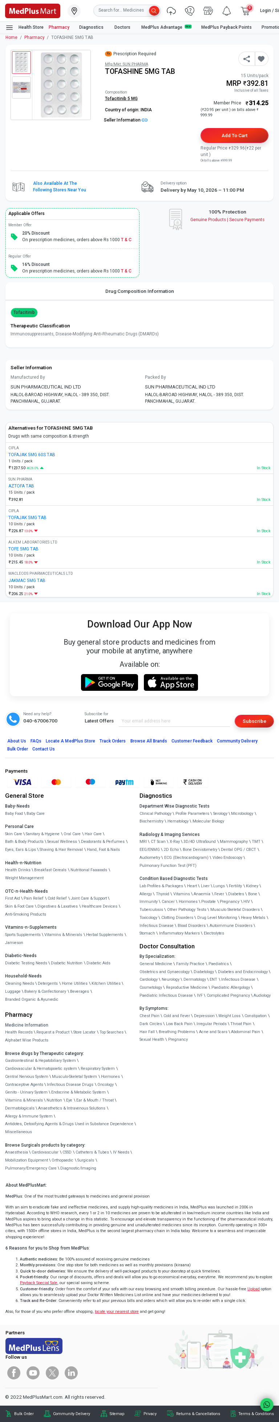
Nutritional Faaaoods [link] (88, 870)
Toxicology (148, 917)
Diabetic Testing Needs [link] (26, 963)
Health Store (24, 27)
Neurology (170, 979)
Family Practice (190, 963)
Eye (69, 1100)
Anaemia (202, 894)
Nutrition (54, 1100)
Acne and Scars (213, 1031)
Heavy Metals (253, 917)
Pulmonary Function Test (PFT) (168, 865)
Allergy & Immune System (29, 1116)
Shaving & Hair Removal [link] (61, 849)
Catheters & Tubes (92, 1152)
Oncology (105, 1084)
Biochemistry (151, 821)
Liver (205, 886)
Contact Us (43, 749)
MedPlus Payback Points (226, 27)
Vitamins (181, 894)
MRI (143, 841)
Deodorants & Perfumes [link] (103, 841)
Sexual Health (152, 1039)
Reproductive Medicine (186, 987)
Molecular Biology (208, 821)
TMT (256, 841)
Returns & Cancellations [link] (198, 1413)
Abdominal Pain (245, 1031)
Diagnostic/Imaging (78, 1168)
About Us (16, 741)
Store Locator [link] (84, 1032)
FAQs (36, 741)
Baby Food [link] (14, 813)
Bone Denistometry (200, 849)
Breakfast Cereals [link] (50, 870)
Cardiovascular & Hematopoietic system (41, 1068)
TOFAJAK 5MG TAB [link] (27, 517)
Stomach (147, 933)
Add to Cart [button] (234, 135)
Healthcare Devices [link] (99, 906)
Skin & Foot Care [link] (19, 906)
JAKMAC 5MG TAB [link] (26, 580)
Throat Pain (240, 1023)
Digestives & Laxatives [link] (57, 906)
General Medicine (156, 963)
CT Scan (158, 841)
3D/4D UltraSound (199, 841)
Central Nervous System (26, 1076)
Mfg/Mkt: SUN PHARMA (126, 64)
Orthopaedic (62, 1160)
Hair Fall (147, 1031)
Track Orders (113, 741)
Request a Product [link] (52, 1032)
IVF (200, 995)
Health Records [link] (19, 1032)
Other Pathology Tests (186, 909)
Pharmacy (59, 27)
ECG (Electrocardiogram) (186, 857)
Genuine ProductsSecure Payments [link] (227, 219)
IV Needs (121, 1152)
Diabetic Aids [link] (98, 963)
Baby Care (36, 813)
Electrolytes (214, 933)
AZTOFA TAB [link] (21, 486)
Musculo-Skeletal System (74, 1076)
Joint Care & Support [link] (89, 898)
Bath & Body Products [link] (24, 841)
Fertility (235, 886)
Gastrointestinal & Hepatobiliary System (40, 1060)
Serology (220, 813)
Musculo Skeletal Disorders (235, 909)
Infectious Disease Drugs (70, 1084)
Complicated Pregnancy (228, 995)
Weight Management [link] (24, 878)
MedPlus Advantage (166, 27)
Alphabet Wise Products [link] (26, 1040)
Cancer (168, 901)
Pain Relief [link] (34, 898)
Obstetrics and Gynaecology (165, 971)
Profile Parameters (192, 813)
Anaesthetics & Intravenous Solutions (71, 1108)
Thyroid (162, 894)
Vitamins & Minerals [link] (63, 934)
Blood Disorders (192, 925)
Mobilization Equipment (26, 1160)
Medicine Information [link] (26, 1025)
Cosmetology (151, 987)
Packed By (155, 377)
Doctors (123, 27)
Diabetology (204, 971)
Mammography (234, 841)
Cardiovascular (45, 1152)
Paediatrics (219, 963)
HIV (246, 901)
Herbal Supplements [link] (104, 934)
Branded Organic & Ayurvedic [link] (31, 999)
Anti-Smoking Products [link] (25, 914)
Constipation (255, 1015)
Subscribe (254, 721)
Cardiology (149, 979)
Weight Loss (229, 1015)
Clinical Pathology (155, 813)
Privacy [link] (150, 1413)
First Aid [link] (12, 898)
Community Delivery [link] (71, 1413)
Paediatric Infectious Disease (166, 995)
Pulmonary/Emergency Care (31, 1168)
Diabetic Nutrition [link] (66, 963)
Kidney (252, 886)
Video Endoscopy (227, 857)
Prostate (208, 901)
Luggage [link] (13, 991)
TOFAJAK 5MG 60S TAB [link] (31, 454)
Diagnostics (92, 27)
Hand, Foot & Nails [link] (103, 849)
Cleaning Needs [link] (19, 983)
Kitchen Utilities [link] (106, 983)
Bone (252, 894)
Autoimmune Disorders (231, 925)
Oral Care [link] (72, 834)
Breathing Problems (177, 1031)
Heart (192, 886)
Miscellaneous (18, 1132)
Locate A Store (70, 741)
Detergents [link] (48, 983)
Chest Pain (149, 1015)
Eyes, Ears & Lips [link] (20, 849)
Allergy (146, 894)
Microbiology (242, 813)
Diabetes (236, 894)
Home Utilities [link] (75, 983)
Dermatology (194, 979)
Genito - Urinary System (26, 1092)
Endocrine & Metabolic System (78, 1092)
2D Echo (171, 849)
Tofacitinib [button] (24, 312)
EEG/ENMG (150, 849)
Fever (219, 894)
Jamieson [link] (14, 942)
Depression (204, 1015)
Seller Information (125, 120)
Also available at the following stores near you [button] (59, 186)
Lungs (219, 886)
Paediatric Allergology (230, 987)
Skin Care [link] (13, 834)
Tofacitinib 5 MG (121, 98)
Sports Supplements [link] (23, 934)
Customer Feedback (192, 741)
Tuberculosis (151, 909)
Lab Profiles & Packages (161, 886)
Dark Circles (151, 1023)
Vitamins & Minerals (24, 1100)
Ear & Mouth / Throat (95, 1100)
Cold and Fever (176, 1015)
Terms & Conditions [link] (256, 1413)
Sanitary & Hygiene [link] (43, 834)
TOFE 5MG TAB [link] (23, 548)
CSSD (67, 1152)
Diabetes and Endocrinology (243, 971)
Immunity (149, 901)
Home (11, 37)
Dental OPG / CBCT (238, 849)
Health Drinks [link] (18, 870)
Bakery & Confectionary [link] (45, 991)
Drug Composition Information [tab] (139, 291)
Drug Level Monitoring (217, 917)
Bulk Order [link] (24, 1413)
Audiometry (150, 857)
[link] (32, 10)
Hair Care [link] (93, 834)
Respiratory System (98, 1068)
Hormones (110, 1076)
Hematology (178, 821)
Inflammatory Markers (179, 933)
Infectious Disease (157, 925)
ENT (213, 979)
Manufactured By (28, 377)
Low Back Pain (179, 1023)
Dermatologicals (20, 1108)
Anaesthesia (16, 1152)
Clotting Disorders (177, 917)
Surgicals (85, 1160)
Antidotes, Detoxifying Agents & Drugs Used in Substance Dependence (69, 1124)
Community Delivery (237, 741)
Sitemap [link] (117, 1413)
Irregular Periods (212, 1023)
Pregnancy (229, 901)
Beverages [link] (79, 991)
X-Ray (175, 841)
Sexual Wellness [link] (62, 841)
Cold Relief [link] (57, 898)
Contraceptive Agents (24, 1084)
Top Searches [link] (112, 1032)
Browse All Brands (148, 741)
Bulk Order (17, 749)
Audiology (262, 995)
